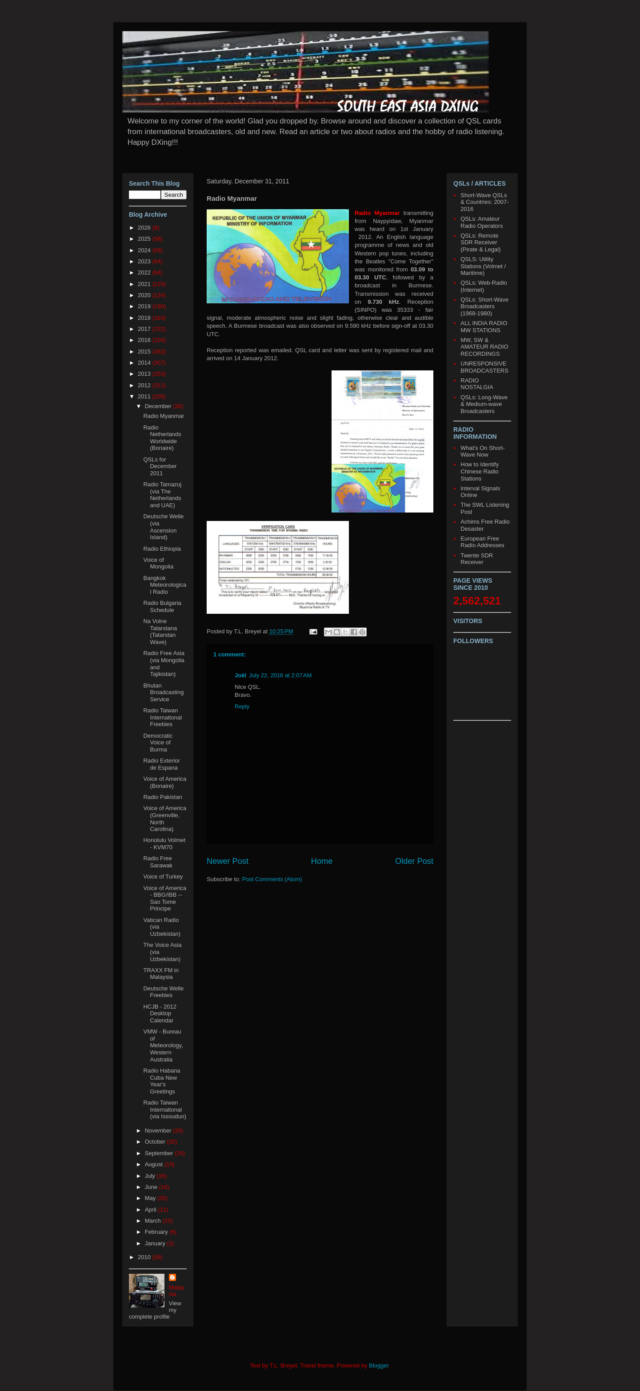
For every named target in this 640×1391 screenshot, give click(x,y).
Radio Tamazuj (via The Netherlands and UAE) (162, 495)
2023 (145, 261)
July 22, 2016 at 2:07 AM (280, 675)
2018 (145, 317)
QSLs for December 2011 (159, 466)
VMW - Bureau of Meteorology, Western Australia (163, 1045)
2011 (145, 396)
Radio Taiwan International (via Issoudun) (164, 1109)
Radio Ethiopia (162, 548)
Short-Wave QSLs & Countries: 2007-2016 (484, 202)
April (151, 1209)
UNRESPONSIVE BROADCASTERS (484, 367)
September (160, 1153)
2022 (145, 272)
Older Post (414, 861)
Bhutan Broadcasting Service (163, 692)
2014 (145, 362)
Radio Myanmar (163, 416)
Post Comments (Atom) (272, 879)
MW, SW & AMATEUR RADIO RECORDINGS (484, 347)
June (152, 1187)
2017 (145, 329)
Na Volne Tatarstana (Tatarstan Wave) (160, 631)
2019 (145, 306)
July (151, 1175)
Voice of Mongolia (158, 563)
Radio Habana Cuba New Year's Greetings (161, 1081)
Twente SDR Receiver (476, 559)
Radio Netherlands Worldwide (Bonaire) (162, 438)
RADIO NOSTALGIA (476, 384)
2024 (145, 250)
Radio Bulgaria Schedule (162, 606)
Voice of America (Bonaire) (164, 782)
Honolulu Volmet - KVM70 (164, 843)
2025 (145, 238)
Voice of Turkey (163, 876)
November (159, 1130)
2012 (145, 385)
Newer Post (227, 861)
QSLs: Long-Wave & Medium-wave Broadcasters (484, 404)
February (157, 1231)
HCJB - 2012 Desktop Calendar (159, 1013)
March (154, 1220)
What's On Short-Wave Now (482, 451)
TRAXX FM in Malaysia (160, 974)
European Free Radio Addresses (482, 542)
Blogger (378, 1365)
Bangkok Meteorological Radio (164, 585)
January (156, 1243)
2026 (145, 227)
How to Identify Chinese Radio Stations (479, 471)
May (151, 1198)
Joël (240, 675)
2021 (145, 284)
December (159, 406)
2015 (145, 351)
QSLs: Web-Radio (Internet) (483, 286)
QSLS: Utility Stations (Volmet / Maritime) (483, 266)
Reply (242, 706)
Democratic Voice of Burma (157, 742)
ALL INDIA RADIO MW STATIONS (483, 327)
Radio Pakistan (162, 797)
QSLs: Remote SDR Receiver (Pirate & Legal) (480, 242)
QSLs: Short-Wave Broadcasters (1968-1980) (484, 306)
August (154, 1164)
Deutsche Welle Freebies (163, 992)
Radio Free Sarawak (157, 862)
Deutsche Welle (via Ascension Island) (163, 527)
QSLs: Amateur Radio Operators (481, 222)
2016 (145, 340)
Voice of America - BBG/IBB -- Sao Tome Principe (164, 898)
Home (322, 861)
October (156, 1141)
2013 (145, 373)
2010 (145, 1257)
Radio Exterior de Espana (161, 764)
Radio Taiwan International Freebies (162, 717)
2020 (145, 295)
